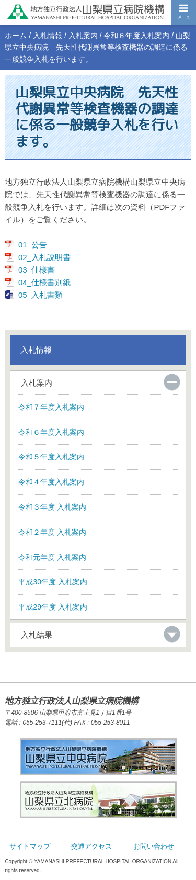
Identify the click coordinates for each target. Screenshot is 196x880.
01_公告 (32, 244)
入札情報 (47, 35)
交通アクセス (91, 846)
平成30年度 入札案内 (52, 582)
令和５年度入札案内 (51, 457)
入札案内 (83, 35)
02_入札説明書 (44, 257)
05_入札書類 (40, 294)
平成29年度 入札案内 (52, 607)
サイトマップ (29, 846)
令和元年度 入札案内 (52, 557)
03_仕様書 (36, 269)
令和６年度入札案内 (136, 35)
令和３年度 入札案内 (52, 507)
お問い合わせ (153, 846)
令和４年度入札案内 (51, 482)
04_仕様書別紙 (44, 282)
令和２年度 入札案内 (52, 532)
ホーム (16, 35)
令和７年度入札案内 (51, 407)
